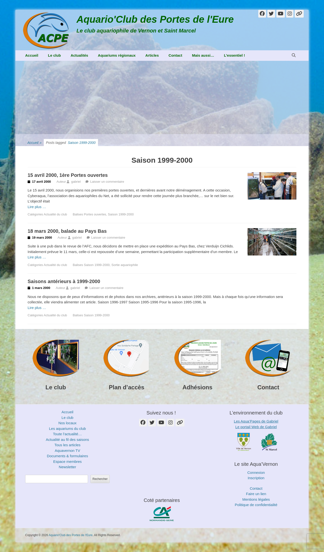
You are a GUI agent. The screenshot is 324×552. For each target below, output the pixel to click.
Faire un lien (256, 494)
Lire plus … (37, 207)
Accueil (31, 55)
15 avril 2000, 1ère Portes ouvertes (68, 175)
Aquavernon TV (67, 450)
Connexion (256, 472)
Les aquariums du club (67, 428)
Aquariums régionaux (117, 55)
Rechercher (100, 479)
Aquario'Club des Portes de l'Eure (155, 19)
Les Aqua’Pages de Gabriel (256, 421)
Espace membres (67, 461)
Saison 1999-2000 (121, 214)
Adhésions (198, 387)
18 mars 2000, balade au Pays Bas (67, 231)
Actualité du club (55, 214)
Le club (54, 55)
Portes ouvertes (95, 214)
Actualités (79, 55)
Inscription (256, 478)
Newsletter (67, 467)
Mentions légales (256, 499)
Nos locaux (67, 423)
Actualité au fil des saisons (67, 439)
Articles (152, 55)
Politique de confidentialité (256, 505)
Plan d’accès (126, 387)
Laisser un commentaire (107, 181)
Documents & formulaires (67, 456)
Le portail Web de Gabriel (256, 427)
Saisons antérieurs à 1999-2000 (64, 281)
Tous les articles (67, 445)
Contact (175, 55)
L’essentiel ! (234, 55)
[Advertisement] (162, 97)
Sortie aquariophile (124, 265)
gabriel (76, 181)
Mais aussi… (203, 55)
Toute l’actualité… (67, 434)
